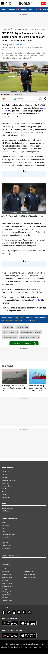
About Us (5, 474)
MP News (5, 580)
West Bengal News (30, 577)
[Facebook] (4, 612)
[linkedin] (24, 612)
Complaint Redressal (8, 480)
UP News (5, 589)
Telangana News (29, 574)
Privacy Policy (27, 647)
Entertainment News (8, 534)
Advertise (5, 477)
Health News (6, 548)
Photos (4, 528)
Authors (4, 494)
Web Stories (5, 497)
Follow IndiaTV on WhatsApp (24, 343)
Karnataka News (7, 600)
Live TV (4, 492)
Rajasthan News (29, 572)
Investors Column (7, 486)
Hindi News (5, 489)
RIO (45, 647)
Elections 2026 (13, 10)
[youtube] (19, 612)
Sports (8, 29)
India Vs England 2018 (10, 332)
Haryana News (6, 574)
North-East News (7, 583)
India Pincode (6, 511)
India (31, 10)
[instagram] (14, 612)
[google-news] (29, 612)
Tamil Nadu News (7, 586)
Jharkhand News (7, 577)
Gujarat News (6, 595)
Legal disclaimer (15, 647)
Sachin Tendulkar (22, 327)
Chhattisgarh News (8, 592)
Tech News (5, 540)
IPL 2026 (38, 10)
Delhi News (5, 572)
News (3, 29)
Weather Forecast (7, 508)
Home (3, 10)
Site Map (4, 647)
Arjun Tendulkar (8, 327)
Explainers (5, 543)
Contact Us (5, 471)
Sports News (6, 537)
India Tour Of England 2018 (29, 337)
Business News (6, 545)
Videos (24, 10)
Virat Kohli (37, 300)
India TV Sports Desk (16, 45)
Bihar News (5, 569)
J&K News (5, 597)
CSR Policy (37, 647)
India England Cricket (10, 337)
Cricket (14, 29)
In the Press (5, 483)
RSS (24, 650)
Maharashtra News (30, 569)
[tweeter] (9, 612)
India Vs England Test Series (31, 332)
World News (5, 525)
